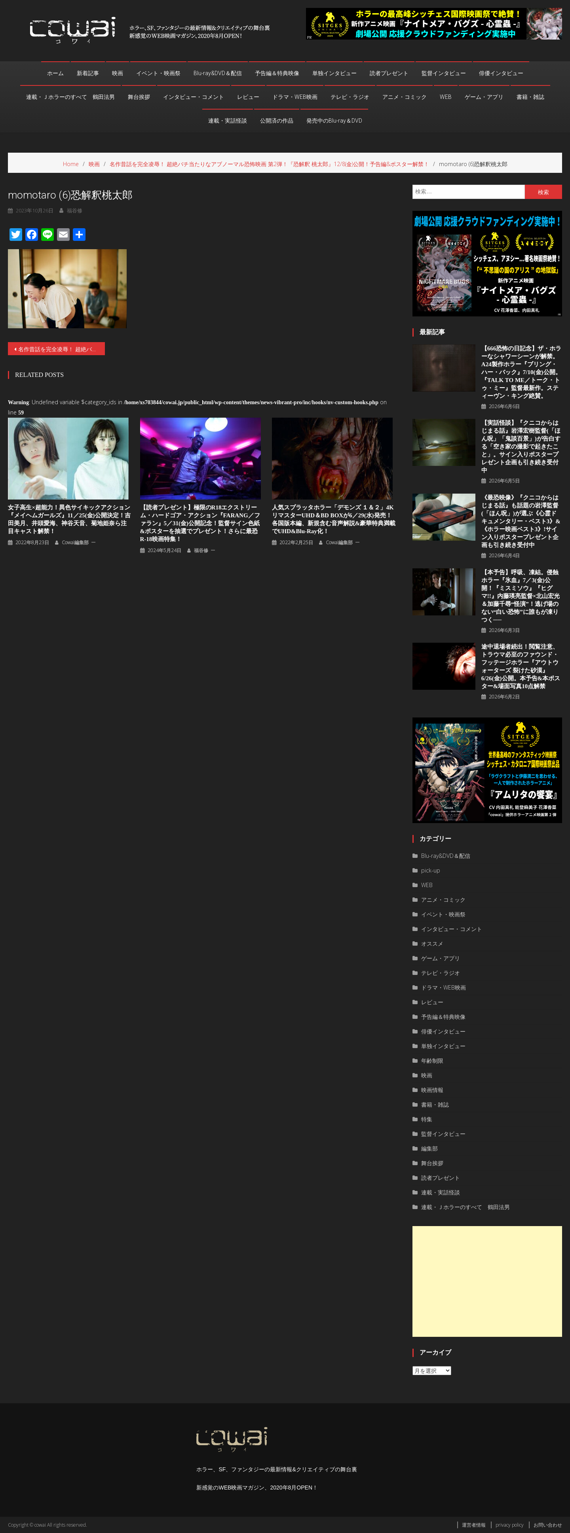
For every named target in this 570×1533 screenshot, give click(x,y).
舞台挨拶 (139, 97)
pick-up (430, 870)
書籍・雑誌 (530, 97)
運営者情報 (474, 1525)
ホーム (55, 73)
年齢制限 (432, 1060)
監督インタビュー (444, 73)
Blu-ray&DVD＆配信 (218, 73)
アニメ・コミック (404, 97)
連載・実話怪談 (227, 120)
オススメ (432, 943)
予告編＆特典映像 (277, 73)
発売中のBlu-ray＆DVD (334, 120)
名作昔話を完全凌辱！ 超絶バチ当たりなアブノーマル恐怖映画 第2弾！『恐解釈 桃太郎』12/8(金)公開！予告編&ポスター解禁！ (61, 349)
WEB (446, 97)
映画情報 (432, 1090)
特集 (426, 1119)
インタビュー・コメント (193, 97)
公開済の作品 (276, 120)
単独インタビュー (334, 73)
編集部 (429, 1148)
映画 (117, 73)
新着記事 (88, 73)
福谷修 (201, 550)
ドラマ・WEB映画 (294, 97)
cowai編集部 (75, 542)
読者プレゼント (389, 73)
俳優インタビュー (501, 73)
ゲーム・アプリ (484, 97)
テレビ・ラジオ (350, 97)
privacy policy (510, 1525)
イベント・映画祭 (158, 73)
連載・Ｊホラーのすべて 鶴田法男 (70, 97)
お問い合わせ (548, 1525)
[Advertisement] (487, 1281)
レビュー (248, 97)
